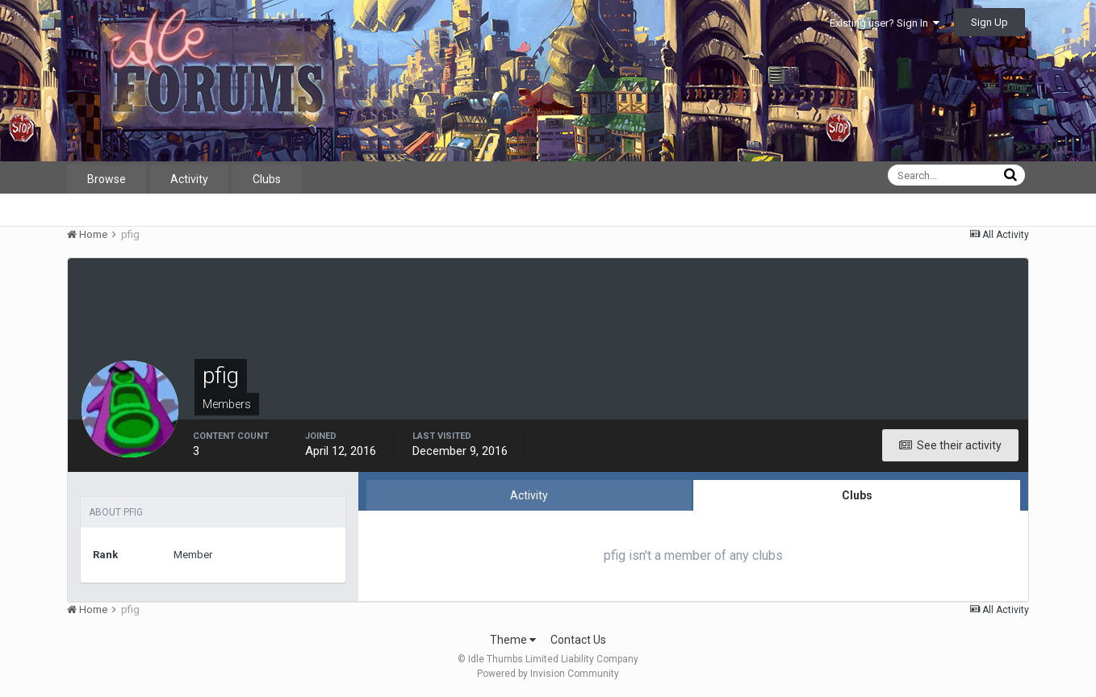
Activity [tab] (529, 495)
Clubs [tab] (857, 495)
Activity (189, 179)
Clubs (267, 179)
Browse (106, 179)
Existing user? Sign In (884, 23)
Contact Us (578, 639)
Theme (513, 639)
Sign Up (989, 22)
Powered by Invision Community (548, 673)
